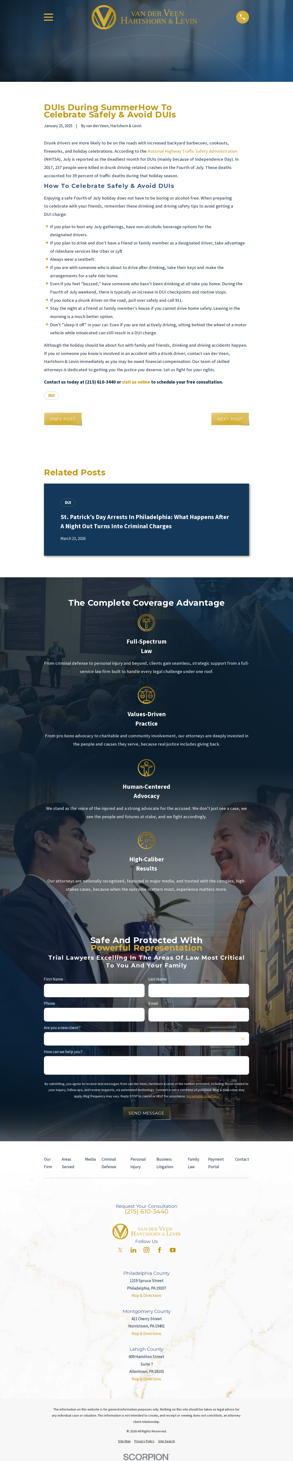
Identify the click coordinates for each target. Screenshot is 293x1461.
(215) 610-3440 (146, 1211)
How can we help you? (63, 1051)
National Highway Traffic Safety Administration (192, 151)
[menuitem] (124, 1441)
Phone (49, 1003)
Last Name (157, 979)
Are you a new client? (62, 1027)
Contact (242, 1159)
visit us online (136, 382)
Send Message (146, 1113)
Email (153, 1003)
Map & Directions (146, 1295)
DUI (51, 395)
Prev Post (63, 419)
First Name (53, 979)
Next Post (230, 419)
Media (90, 1159)
